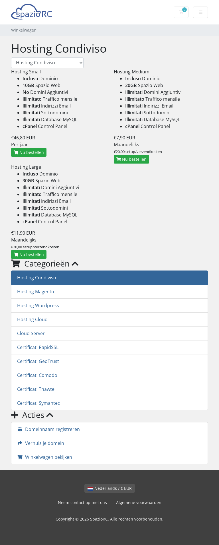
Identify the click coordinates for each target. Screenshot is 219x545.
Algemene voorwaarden (138, 502)
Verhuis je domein (40, 443)
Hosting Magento (35, 291)
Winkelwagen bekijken (44, 457)
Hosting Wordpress (38, 305)
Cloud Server (31, 333)
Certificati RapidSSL (37, 347)
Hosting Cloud (32, 319)
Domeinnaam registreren (48, 429)
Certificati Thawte (35, 389)
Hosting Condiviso (36, 277)
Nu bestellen (29, 152)
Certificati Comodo (37, 375)
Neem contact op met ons (82, 502)
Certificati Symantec (38, 403)
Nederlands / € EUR (110, 488)
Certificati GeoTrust (38, 361)
